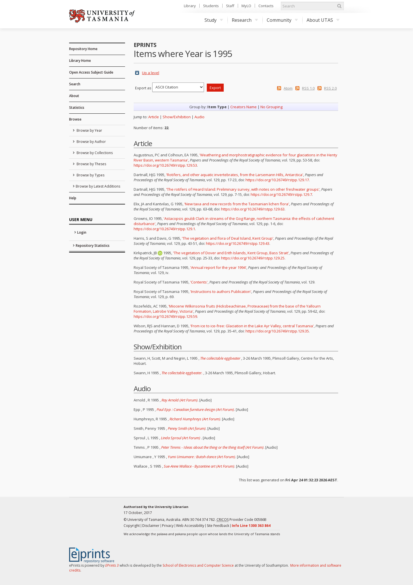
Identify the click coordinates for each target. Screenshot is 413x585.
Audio (199, 116)
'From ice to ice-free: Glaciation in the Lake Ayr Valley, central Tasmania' (252, 325)
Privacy (168, 525)
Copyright (132, 525)
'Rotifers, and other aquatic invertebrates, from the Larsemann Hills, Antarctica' (234, 174)
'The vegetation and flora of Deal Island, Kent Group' (227, 238)
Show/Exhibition (177, 116)
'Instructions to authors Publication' (220, 291)
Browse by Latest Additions (98, 186)
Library (190, 5)
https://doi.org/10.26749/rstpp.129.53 (165, 165)
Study (213, 20)
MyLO (246, 5)
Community (282, 20)
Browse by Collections (94, 152)
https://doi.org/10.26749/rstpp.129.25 (253, 258)
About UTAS (323, 20)
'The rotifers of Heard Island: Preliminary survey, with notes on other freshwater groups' (243, 189)
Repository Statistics (93, 245)
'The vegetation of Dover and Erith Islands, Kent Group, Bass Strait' (231, 252)
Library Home (80, 60)
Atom (288, 88)
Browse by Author (91, 141)
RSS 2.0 (330, 88)
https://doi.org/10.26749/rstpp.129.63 (253, 209)
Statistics (76, 107)
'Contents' (199, 282)
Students (211, 5)
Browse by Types (90, 175)
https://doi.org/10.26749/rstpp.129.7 (281, 194)
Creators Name (243, 106)
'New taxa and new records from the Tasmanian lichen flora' (236, 203)
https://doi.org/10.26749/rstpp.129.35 (277, 331)
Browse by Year (89, 130)
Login (81, 232)
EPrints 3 (112, 565)
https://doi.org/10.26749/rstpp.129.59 (165, 316)
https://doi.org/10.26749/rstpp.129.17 (277, 179)
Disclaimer (150, 525)
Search (74, 84)
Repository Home (83, 48)
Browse (75, 119)
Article (153, 116)
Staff (230, 5)
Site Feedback (218, 525)
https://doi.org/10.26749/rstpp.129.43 (237, 243)
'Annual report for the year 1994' (218, 267)
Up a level (150, 72)
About (74, 95)
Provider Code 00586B (241, 519)
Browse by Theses (91, 163)
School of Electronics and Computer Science (198, 565)
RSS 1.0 (308, 88)
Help (72, 198)
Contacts (266, 5)
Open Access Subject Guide (91, 72)
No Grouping (271, 106)
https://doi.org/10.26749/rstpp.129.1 (164, 228)
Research (245, 20)
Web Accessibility (190, 525)
